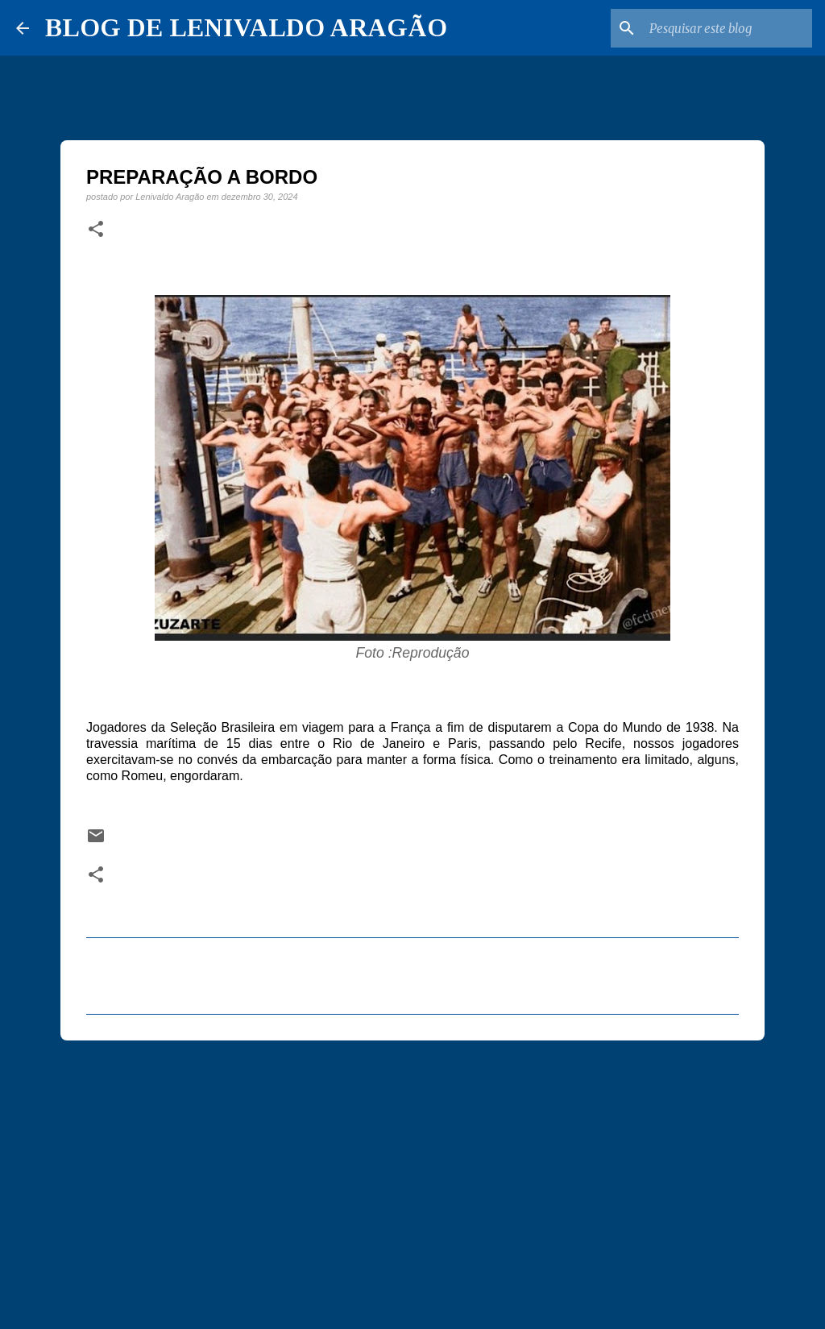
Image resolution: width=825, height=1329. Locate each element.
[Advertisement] (412, 1177)
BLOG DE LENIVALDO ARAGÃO (246, 27)
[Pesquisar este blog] (727, 28)
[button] (96, 229)
